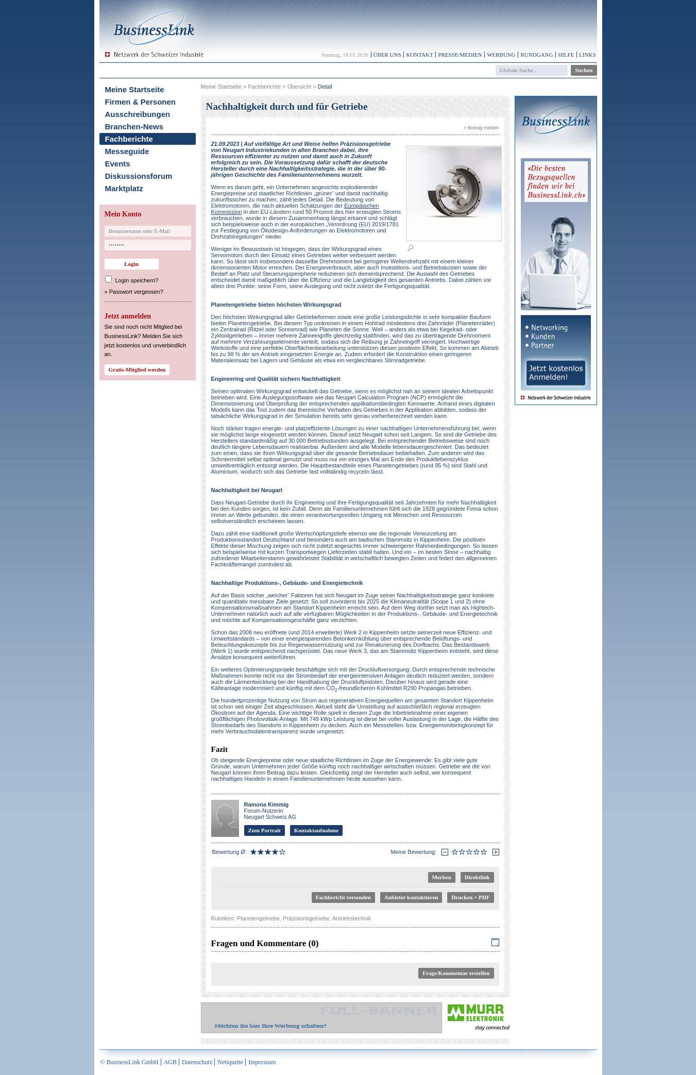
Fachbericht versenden (343, 897)
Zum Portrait (264, 830)
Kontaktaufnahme (316, 830)
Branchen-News (134, 126)
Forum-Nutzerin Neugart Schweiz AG (270, 810)
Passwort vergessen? (136, 292)
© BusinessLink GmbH (129, 1062)
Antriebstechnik (351, 918)
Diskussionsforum (139, 176)
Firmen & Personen (140, 101)
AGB (170, 1062)
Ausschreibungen (138, 114)
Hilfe (566, 55)
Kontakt (419, 55)
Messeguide (127, 151)
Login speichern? (137, 280)
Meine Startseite (134, 89)
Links (587, 55)
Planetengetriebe (258, 918)
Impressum (262, 1062)
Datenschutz (197, 1062)
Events (117, 163)
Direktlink (477, 877)
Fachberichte (129, 139)
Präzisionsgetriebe (306, 918)
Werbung (501, 55)
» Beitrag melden (481, 127)
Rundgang (536, 55)
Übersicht (299, 86)
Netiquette (230, 1062)
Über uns (387, 55)
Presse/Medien (460, 55)
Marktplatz (124, 188)
